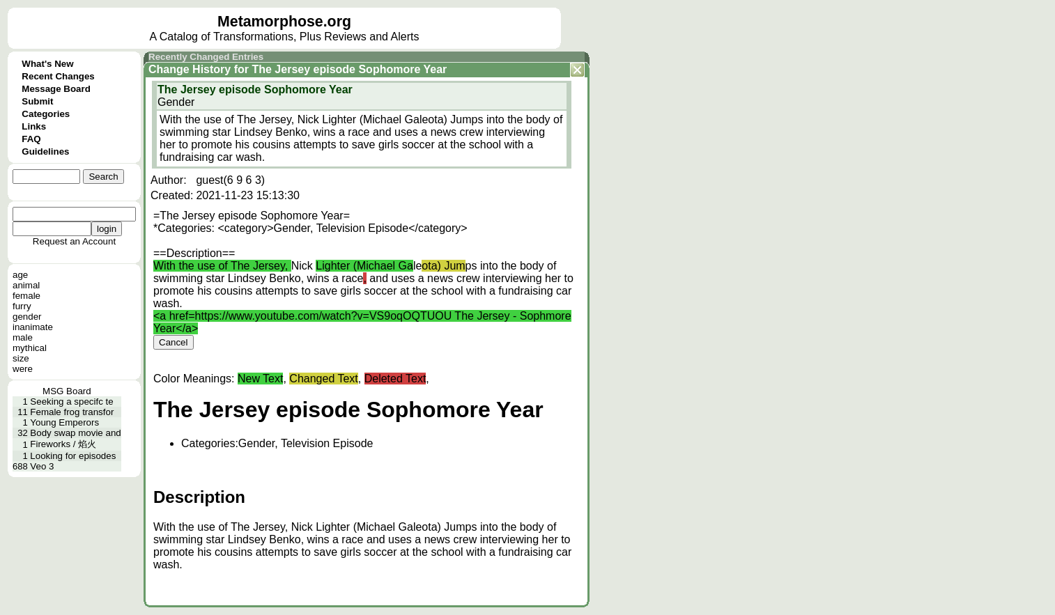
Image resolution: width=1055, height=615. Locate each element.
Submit (37, 101)
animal (26, 285)
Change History (189, 69)
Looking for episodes (73, 456)
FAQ (31, 139)
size (21, 358)
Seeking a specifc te (71, 401)
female (26, 295)
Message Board (56, 89)
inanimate (33, 327)
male (23, 337)
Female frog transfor (72, 412)
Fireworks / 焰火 (63, 444)
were (23, 369)
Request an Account (74, 241)
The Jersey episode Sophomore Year (349, 69)
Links (34, 126)
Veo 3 (42, 466)
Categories (46, 114)
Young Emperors (64, 422)
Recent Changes (58, 76)
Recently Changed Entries (205, 57)
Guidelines (45, 151)
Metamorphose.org (284, 21)
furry (22, 306)
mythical (30, 348)
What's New (47, 64)
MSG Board (67, 391)
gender (27, 316)
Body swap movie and (75, 433)
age (20, 275)
